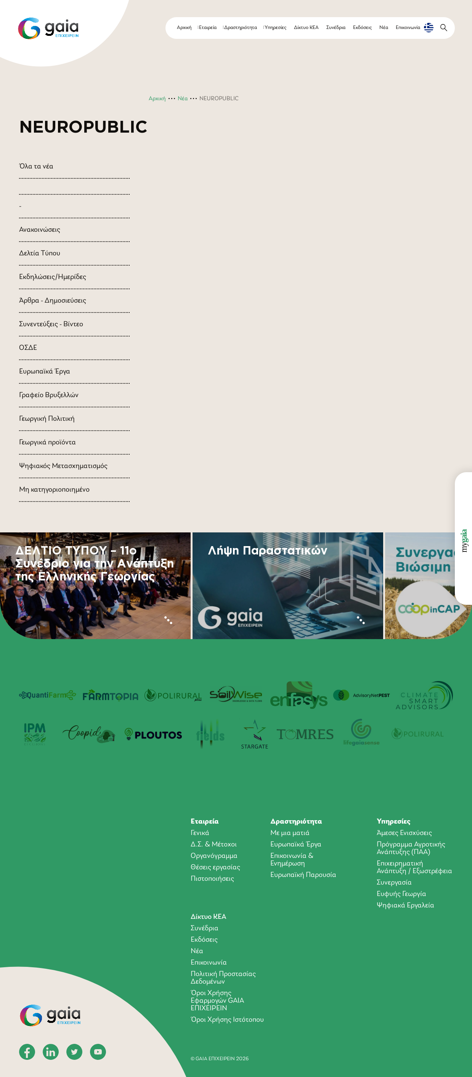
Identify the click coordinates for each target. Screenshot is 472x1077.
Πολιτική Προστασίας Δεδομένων (223, 978)
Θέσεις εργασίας (215, 867)
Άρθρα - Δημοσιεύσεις (52, 301)
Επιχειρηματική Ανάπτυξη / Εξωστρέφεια (414, 867)
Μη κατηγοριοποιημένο (54, 490)
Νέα (383, 27)
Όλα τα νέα (36, 166)
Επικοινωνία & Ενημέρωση (291, 859)
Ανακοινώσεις (39, 230)
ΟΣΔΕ (28, 348)
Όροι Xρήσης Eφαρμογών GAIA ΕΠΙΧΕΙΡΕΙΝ (217, 1000)
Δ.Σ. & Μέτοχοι (214, 844)
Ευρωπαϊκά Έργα (44, 371)
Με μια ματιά (290, 833)
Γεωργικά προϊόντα (47, 442)
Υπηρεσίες (275, 27)
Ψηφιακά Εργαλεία (405, 905)
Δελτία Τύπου (39, 253)
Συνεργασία (394, 882)
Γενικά (200, 833)
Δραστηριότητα (240, 27)
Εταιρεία (208, 27)
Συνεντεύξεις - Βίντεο (51, 324)
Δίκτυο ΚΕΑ (306, 27)
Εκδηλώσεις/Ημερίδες (52, 277)
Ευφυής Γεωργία (401, 894)
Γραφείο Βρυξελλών (49, 395)
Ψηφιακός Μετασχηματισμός (63, 466)
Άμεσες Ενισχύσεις (404, 833)
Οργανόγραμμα (214, 856)
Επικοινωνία (408, 27)
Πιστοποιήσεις (212, 879)
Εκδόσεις (362, 27)
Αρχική (184, 27)
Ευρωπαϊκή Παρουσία (303, 875)
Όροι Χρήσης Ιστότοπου (227, 1020)
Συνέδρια (335, 27)
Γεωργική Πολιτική (47, 419)
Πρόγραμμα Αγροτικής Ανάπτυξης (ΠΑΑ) (411, 848)
